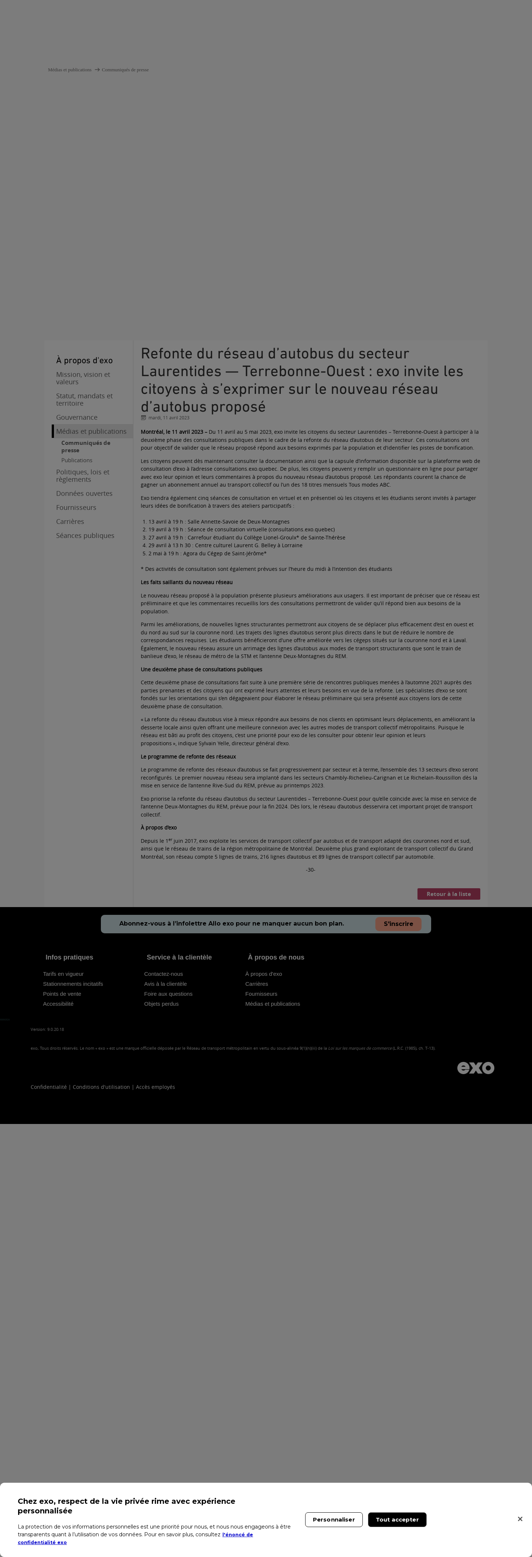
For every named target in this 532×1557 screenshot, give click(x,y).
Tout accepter (397, 1519)
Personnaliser (334, 1519)
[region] (266, 1520)
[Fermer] (520, 1519)
